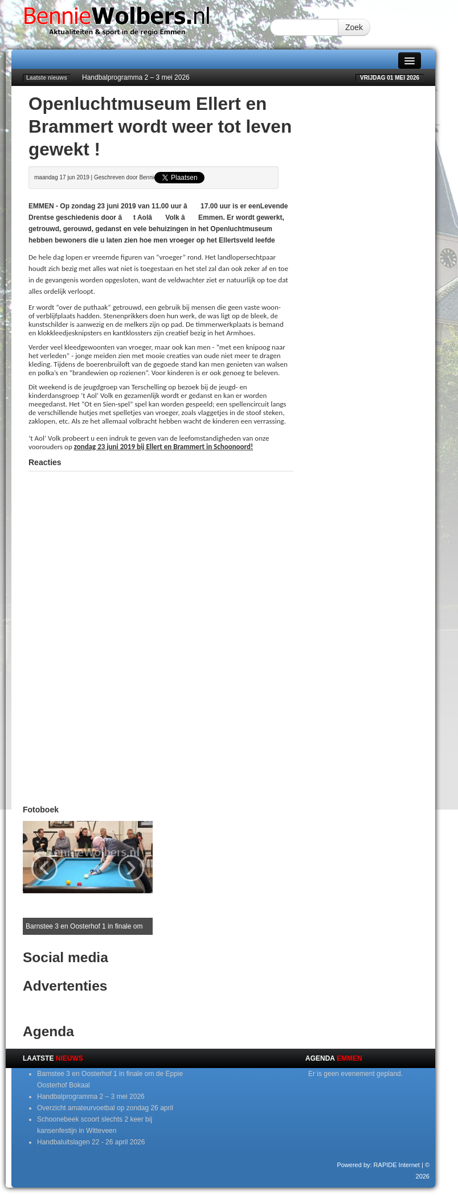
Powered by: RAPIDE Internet (378, 1164)
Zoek (354, 27)
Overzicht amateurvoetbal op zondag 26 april (105, 1108)
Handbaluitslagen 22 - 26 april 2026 (91, 1142)
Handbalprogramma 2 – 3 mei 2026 (136, 77)
